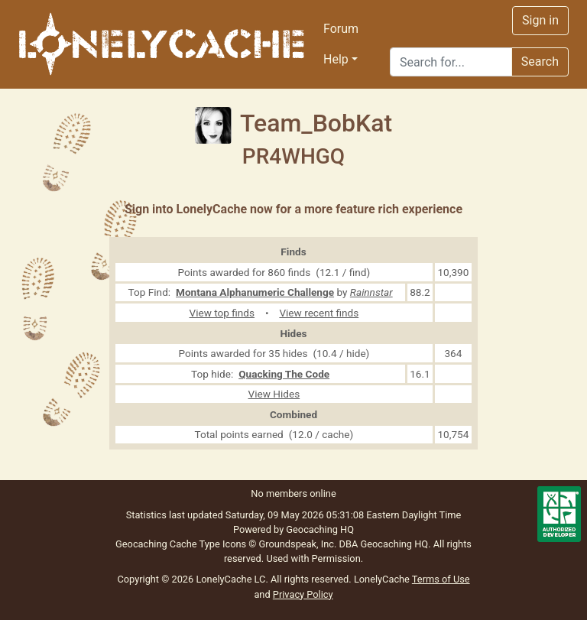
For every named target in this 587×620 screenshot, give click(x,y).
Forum (340, 28)
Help (336, 59)
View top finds (222, 313)
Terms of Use (441, 579)
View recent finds (318, 313)
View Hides (274, 394)
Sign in (540, 20)
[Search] (451, 61)
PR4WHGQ (293, 156)
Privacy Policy (303, 594)
